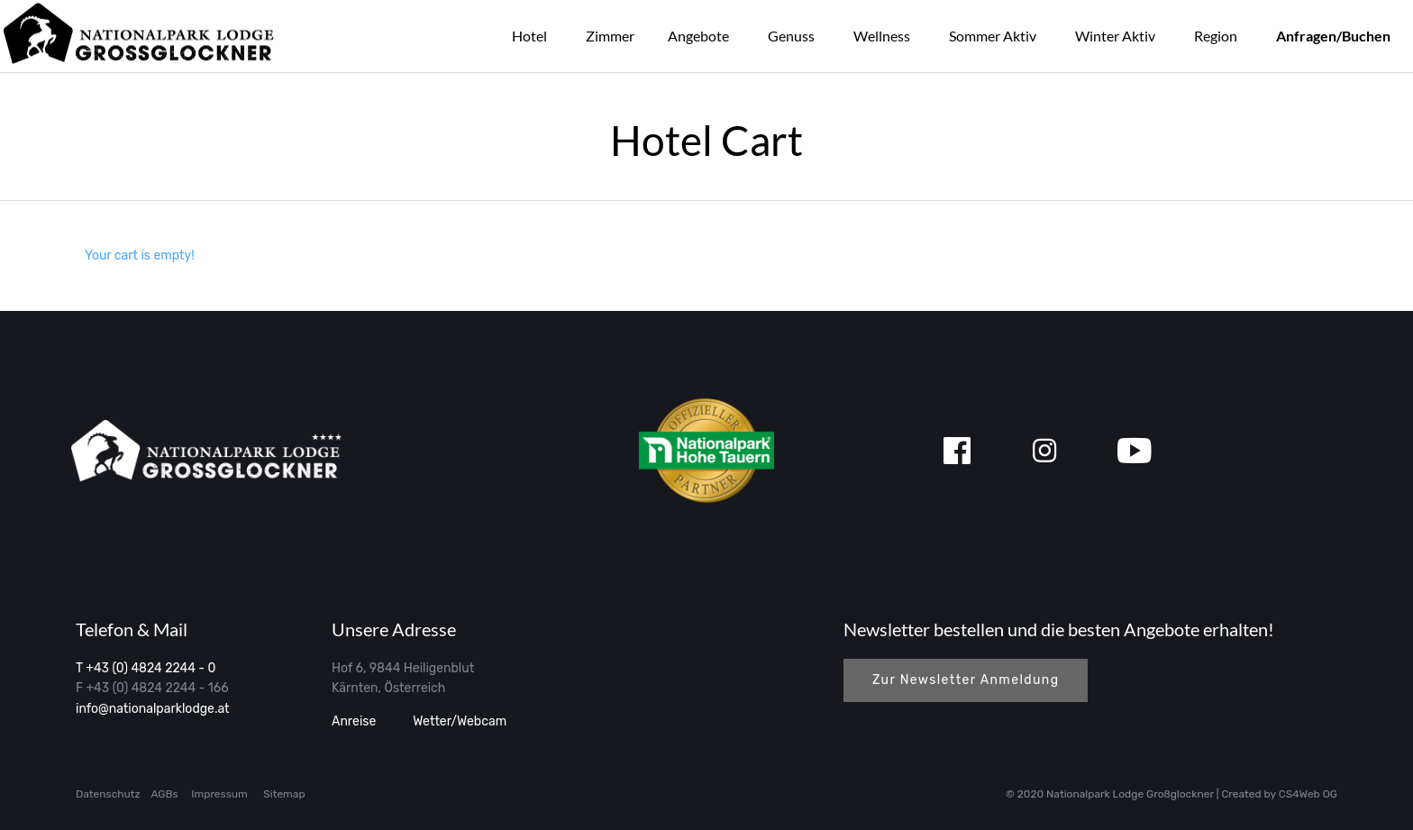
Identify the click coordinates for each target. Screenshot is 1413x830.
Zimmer (610, 35)
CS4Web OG (1308, 794)
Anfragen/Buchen (1333, 35)
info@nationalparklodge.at (153, 708)
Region (1215, 35)
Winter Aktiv (1115, 35)
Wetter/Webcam (458, 721)
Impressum (219, 794)
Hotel (529, 35)
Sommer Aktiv (992, 35)
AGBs (164, 794)
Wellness (881, 35)
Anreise (354, 721)
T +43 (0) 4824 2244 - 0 (145, 668)
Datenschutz (108, 794)
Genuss (791, 35)
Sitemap (284, 794)
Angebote (698, 35)
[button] (965, 680)
